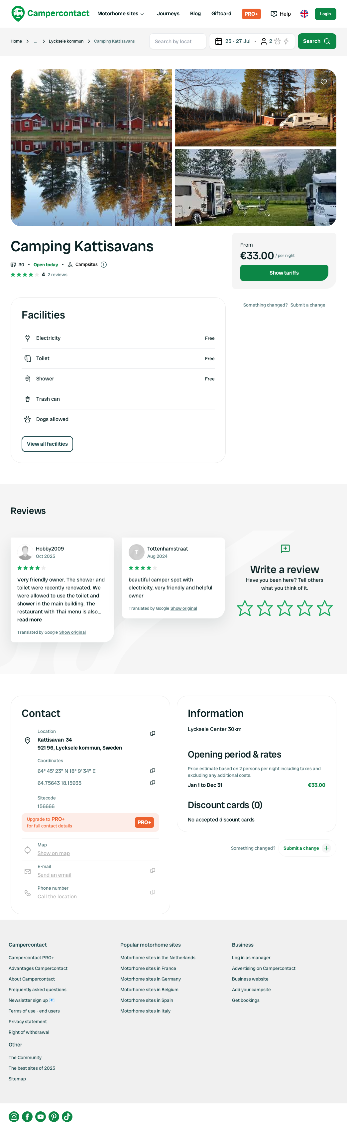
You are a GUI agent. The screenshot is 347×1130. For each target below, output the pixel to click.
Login (325, 14)
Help (281, 13)
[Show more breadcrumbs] (35, 41)
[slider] (285, 608)
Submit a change (307, 305)
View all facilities (47, 443)
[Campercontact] (50, 14)
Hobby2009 (50, 548)
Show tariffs (284, 272)
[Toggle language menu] (304, 14)
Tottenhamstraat (167, 548)
